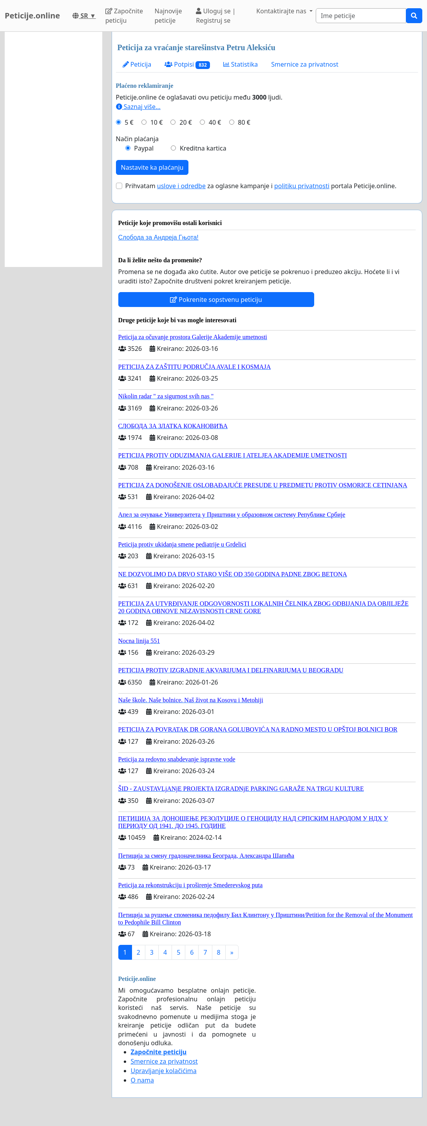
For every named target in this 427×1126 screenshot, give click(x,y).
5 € (129, 122)
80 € (244, 122)
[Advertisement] (53, 149)
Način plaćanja (137, 138)
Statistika (240, 64)
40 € (215, 122)
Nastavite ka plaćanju (152, 167)
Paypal (144, 148)
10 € (156, 122)
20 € (185, 122)
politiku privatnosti (301, 186)
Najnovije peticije (168, 16)
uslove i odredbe (181, 186)
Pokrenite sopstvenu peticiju (216, 299)
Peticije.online (32, 15)
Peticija (137, 64)
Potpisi (187, 64)
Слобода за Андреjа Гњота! (158, 237)
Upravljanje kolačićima (164, 1070)
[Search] (361, 15)
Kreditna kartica (203, 148)
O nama (142, 1080)
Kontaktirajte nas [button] (282, 11)
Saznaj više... (138, 106)
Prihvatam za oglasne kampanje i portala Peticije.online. (261, 186)
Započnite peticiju (124, 16)
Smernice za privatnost (304, 64)
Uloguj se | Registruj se (215, 16)
